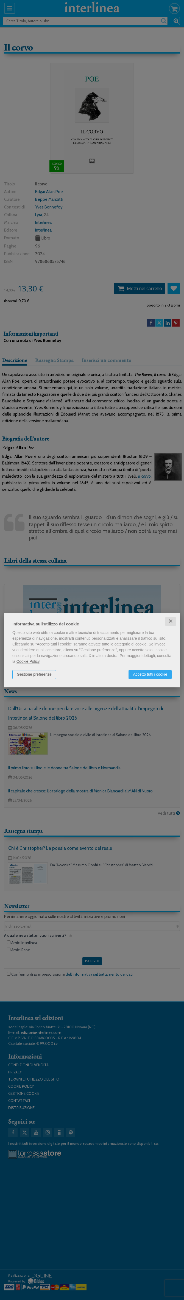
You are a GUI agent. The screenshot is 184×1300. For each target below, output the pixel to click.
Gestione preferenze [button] (34, 674)
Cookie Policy (28, 661)
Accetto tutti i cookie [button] (150, 674)
